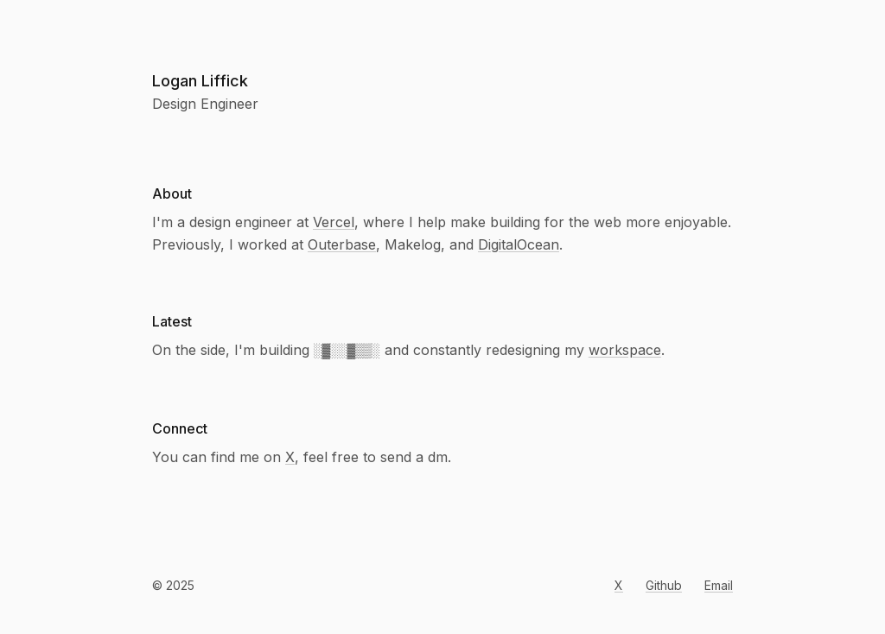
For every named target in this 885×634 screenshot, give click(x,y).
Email (718, 585)
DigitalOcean (518, 244)
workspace (625, 349)
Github (664, 585)
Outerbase (342, 244)
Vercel (333, 222)
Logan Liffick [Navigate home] (200, 81)
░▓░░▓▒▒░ (347, 349)
